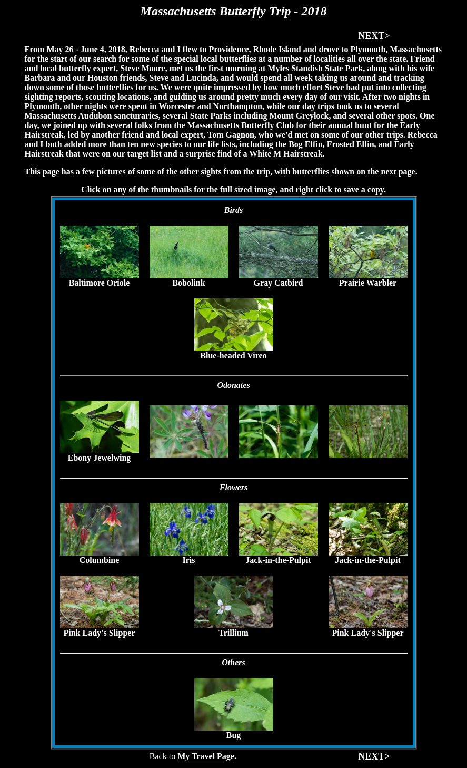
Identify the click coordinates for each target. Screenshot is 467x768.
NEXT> (374, 36)
